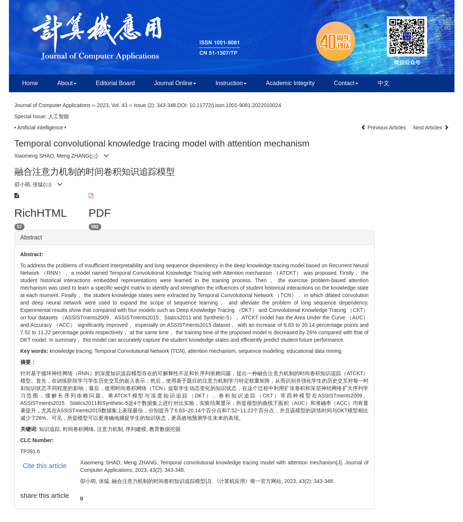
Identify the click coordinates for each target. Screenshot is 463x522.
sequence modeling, (263, 351)
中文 (383, 83)
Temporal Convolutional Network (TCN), (141, 351)
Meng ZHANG (73, 156)
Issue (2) (144, 105)
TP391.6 (30, 451)
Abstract (31, 237)
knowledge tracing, (72, 351)
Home (30, 83)
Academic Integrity (290, 83)
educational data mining (314, 351)
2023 (102, 105)
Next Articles (431, 127)
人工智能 (58, 116)
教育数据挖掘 (164, 429)
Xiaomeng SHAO (34, 156)
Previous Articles (384, 127)
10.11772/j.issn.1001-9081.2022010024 (235, 105)
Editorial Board (115, 83)
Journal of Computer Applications (52, 105)
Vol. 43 (119, 105)
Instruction (231, 83)
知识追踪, (51, 429)
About (66, 83)
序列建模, (137, 429)
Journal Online (175, 83)
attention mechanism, (213, 351)
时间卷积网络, (80, 429)
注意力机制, (111, 429)
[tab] (194, 238)
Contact (346, 83)
